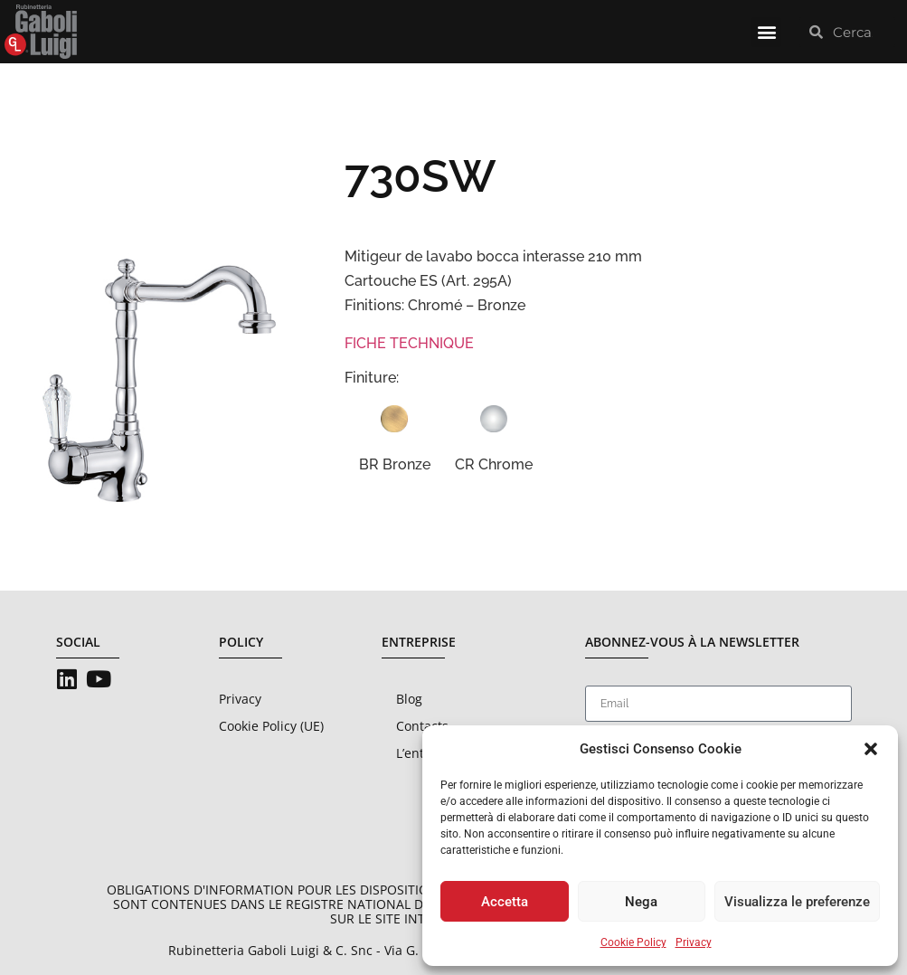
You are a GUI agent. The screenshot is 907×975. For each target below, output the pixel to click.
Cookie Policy (633, 942)
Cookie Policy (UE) (271, 725)
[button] (871, 749)
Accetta (504, 902)
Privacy (694, 942)
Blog (409, 698)
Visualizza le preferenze (797, 902)
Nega (641, 902)
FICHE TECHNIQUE (409, 343)
